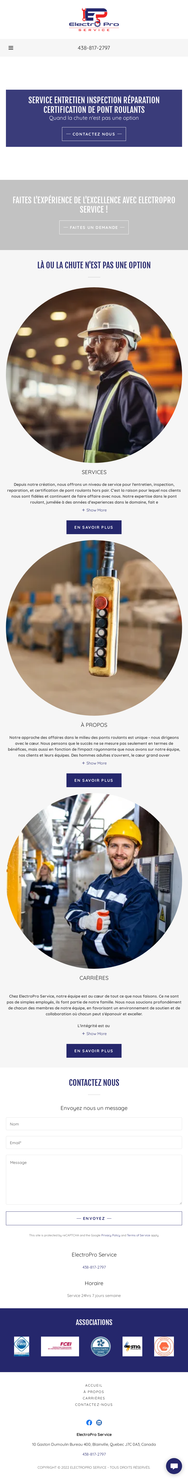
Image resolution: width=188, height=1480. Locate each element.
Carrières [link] (94, 1398)
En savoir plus (93, 527)
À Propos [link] (94, 1392)
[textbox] (94, 1123)
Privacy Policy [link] (110, 1235)
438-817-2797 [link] (94, 47)
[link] (94, 19)
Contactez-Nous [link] (94, 1404)
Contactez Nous (94, 134)
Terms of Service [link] (138, 1235)
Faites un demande (94, 227)
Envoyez (94, 1218)
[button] (11, 48)
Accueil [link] (94, 1385)
